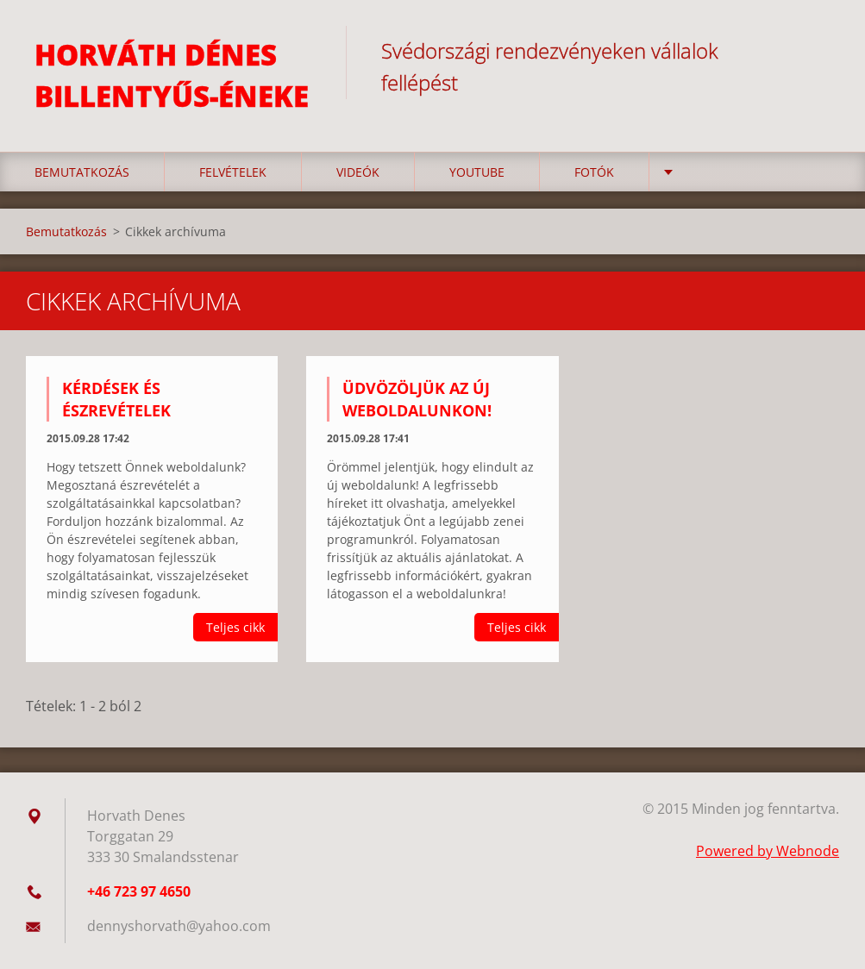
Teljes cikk (235, 627)
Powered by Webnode (767, 850)
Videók (357, 172)
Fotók (594, 172)
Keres (820, 50)
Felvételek (232, 172)
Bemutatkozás (81, 172)
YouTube (477, 172)
